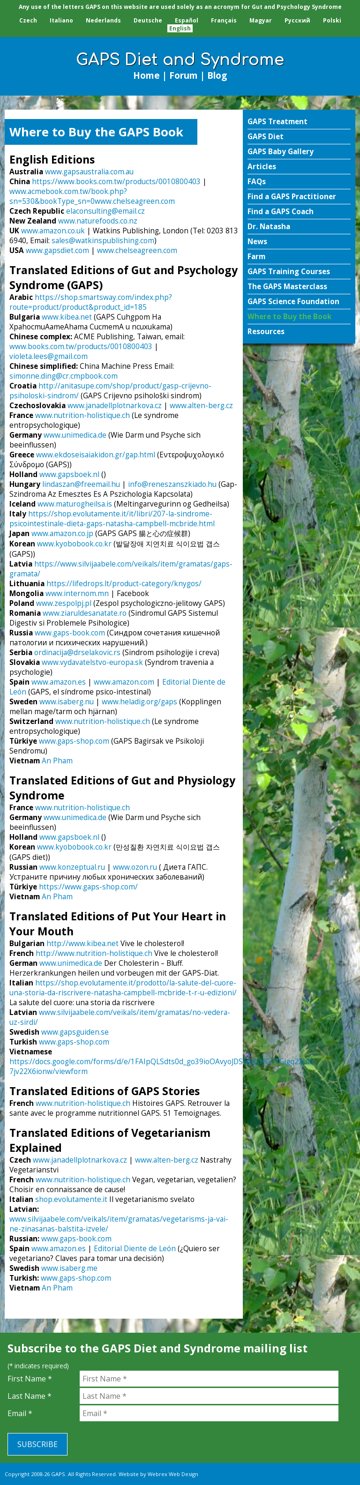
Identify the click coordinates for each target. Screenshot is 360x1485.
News (257, 241)
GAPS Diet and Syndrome (180, 60)
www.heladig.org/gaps (139, 702)
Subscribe (37, 1444)
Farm (256, 256)
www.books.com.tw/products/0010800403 (80, 346)
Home (146, 75)
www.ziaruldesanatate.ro (85, 613)
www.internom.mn (77, 593)
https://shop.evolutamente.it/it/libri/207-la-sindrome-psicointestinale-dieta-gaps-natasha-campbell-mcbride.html (112, 519)
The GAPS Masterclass (287, 286)
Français (224, 20)
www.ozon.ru (135, 867)
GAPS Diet (266, 137)
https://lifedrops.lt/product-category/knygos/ (124, 584)
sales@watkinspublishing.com (103, 241)
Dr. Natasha (269, 226)
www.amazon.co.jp (62, 533)
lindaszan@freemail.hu (81, 484)
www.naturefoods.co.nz (97, 221)
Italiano (61, 20)
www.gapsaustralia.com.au (89, 172)
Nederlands (103, 20)
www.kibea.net (67, 317)
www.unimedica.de (75, 435)
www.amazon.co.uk (53, 231)
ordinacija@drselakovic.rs (77, 652)
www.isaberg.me (69, 1268)
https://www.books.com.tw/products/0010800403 (116, 182)
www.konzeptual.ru (72, 867)
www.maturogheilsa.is (75, 504)
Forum (183, 75)
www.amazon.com (124, 682)
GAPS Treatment (278, 122)
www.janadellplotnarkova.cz (115, 405)
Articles (262, 167)
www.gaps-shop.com (74, 741)
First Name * (30, 1378)
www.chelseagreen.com (135, 201)
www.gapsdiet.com (57, 250)
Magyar (260, 20)
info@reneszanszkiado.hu (172, 484)
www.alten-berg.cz (201, 405)
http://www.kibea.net (82, 943)
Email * (20, 1413)
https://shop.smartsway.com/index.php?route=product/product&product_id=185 (90, 302)
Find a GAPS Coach (281, 211)
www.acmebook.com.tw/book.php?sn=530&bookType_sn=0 (68, 196)
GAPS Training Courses (289, 271)
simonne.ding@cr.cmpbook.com (63, 376)
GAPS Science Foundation (293, 301)
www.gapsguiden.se (75, 1032)
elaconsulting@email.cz (105, 211)
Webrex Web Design (173, 1474)
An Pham (57, 761)
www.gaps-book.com (70, 633)
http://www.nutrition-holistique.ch (94, 953)
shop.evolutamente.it (71, 1199)
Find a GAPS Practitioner (292, 196)
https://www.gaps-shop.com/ (88, 887)
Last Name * (30, 1396)
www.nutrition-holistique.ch (82, 415)
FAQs (257, 182)
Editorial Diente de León (135, 1249)
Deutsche (148, 20)
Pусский (297, 20)
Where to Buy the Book (289, 316)
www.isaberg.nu (66, 702)
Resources (266, 331)
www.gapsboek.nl (69, 474)
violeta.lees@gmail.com (48, 356)
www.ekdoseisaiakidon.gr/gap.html (95, 455)
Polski (332, 20)
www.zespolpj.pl (63, 603)
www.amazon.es (58, 682)
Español (186, 20)
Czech (28, 20)
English (180, 28)
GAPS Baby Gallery (281, 152)
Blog (217, 75)
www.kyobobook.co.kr (74, 544)
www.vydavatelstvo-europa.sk (92, 662)
